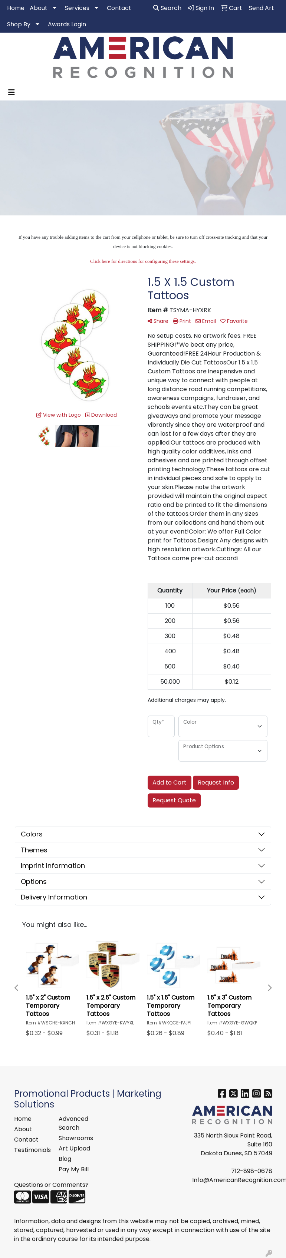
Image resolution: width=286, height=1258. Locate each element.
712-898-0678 (251, 1171)
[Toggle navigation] (11, 92)
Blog (65, 1159)
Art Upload (74, 1148)
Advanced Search (73, 1123)
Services (77, 8)
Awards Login (67, 24)
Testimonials (32, 1150)
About (38, 8)
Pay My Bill (74, 1169)
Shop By (18, 24)
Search (167, 8)
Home (15, 8)
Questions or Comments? (51, 1185)
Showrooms (76, 1138)
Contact (119, 8)
